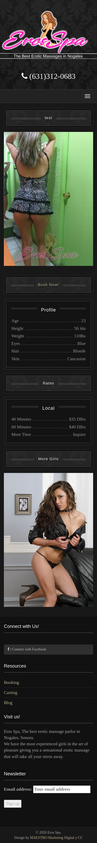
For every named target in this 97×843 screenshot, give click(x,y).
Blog (8, 702)
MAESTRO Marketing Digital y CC (56, 838)
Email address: (47, 789)
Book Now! (48, 284)
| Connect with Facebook (27, 649)
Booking (11, 682)
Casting (10, 692)
